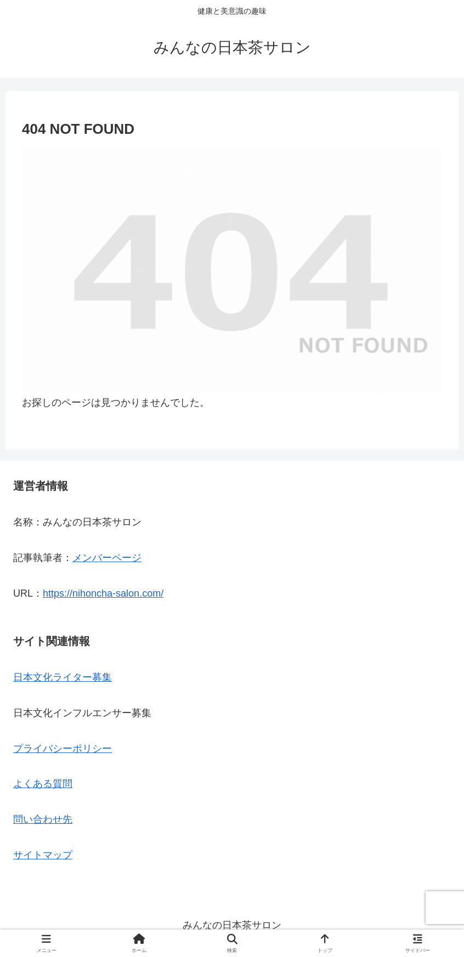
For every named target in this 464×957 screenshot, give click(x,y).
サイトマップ (42, 855)
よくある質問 (42, 783)
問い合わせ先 (42, 819)
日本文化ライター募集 (62, 677)
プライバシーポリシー (62, 748)
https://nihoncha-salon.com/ (103, 593)
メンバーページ (107, 557)
